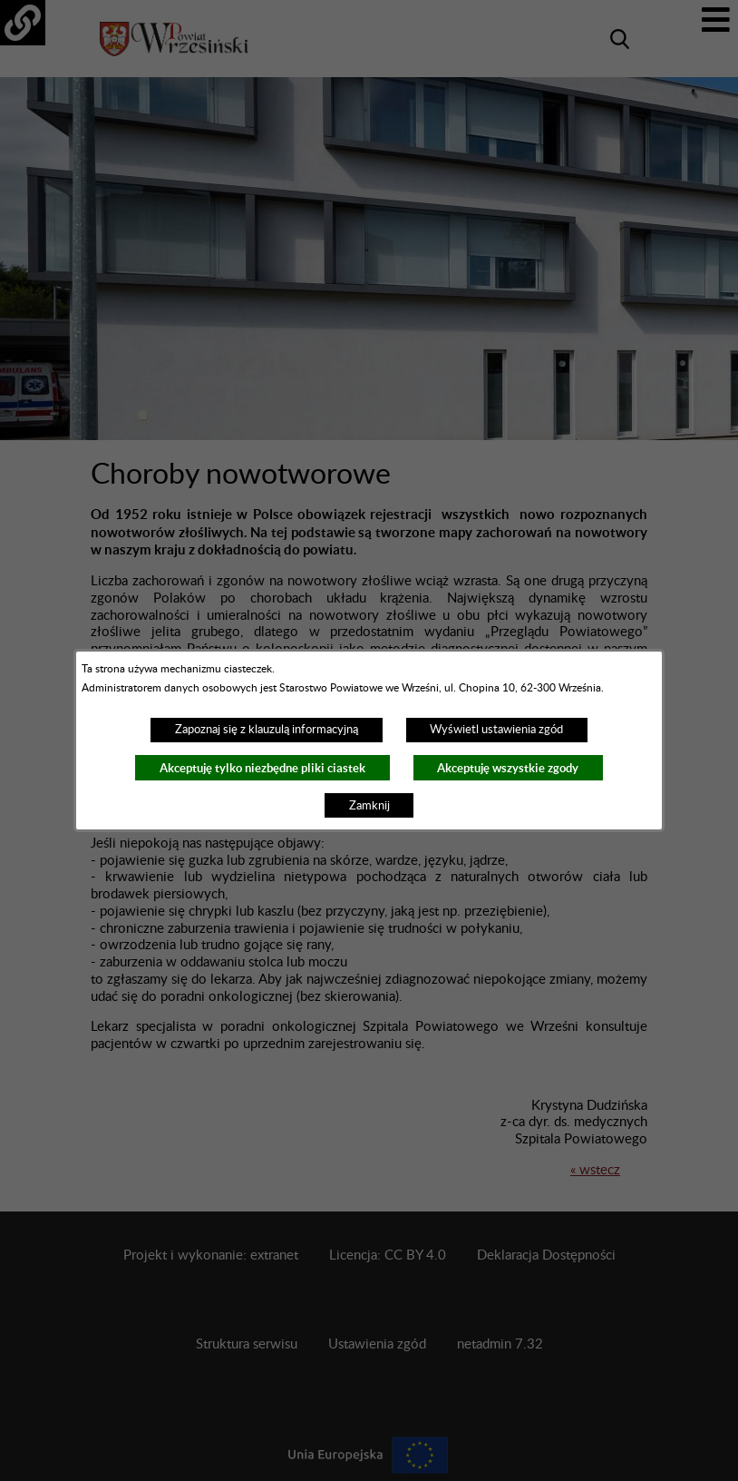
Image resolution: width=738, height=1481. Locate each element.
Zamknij (369, 805)
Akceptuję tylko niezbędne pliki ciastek (262, 768)
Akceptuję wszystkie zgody (507, 768)
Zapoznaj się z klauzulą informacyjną (266, 729)
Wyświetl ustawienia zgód (496, 729)
